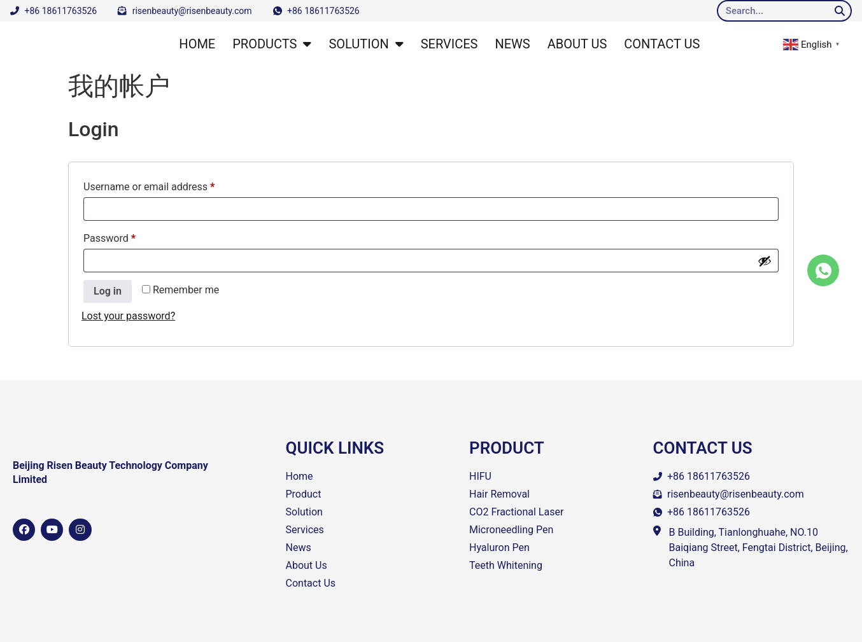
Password (129, 236)
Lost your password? (128, 316)
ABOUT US (577, 44)
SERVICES (449, 44)
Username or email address (168, 185)
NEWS (512, 44)
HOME (197, 44)
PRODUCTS (271, 44)
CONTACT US (662, 44)
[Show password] (765, 261)
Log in (108, 291)
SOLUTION (366, 44)
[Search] (840, 10)
